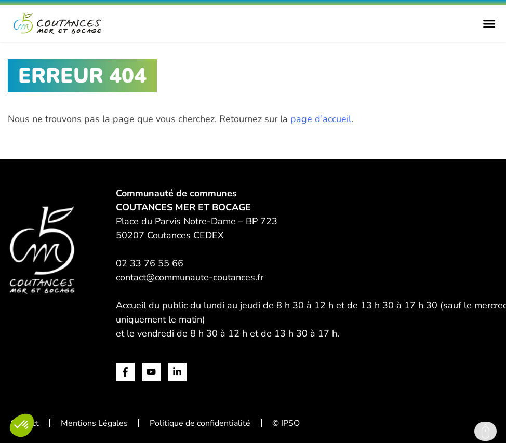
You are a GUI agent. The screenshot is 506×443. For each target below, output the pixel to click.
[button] (21, 425)
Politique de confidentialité (200, 423)
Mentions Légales (94, 423)
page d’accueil (320, 119)
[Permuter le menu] (489, 23)
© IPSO (286, 423)
